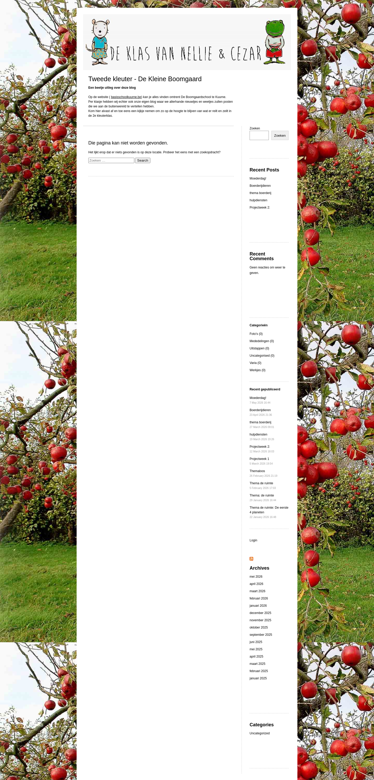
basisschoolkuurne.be (126, 97)
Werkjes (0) (257, 370)
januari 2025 (258, 678)
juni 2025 (256, 642)
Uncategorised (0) (262, 355)
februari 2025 (259, 671)
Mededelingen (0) (262, 341)
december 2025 (260, 613)
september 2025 (261, 635)
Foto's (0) (256, 334)
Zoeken (255, 128)
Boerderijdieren (260, 186)
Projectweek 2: (260, 207)
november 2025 (260, 620)
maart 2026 (257, 591)
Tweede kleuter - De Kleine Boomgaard (145, 78)
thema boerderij (260, 193)
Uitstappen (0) (259, 348)
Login (253, 540)
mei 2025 (256, 649)
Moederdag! (258, 178)
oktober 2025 (259, 627)
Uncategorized (260, 733)
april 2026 (256, 584)
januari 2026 (258, 606)
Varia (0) (255, 363)
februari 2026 (259, 598)
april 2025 (256, 656)
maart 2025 (257, 664)
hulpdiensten (258, 200)
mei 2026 (256, 576)
